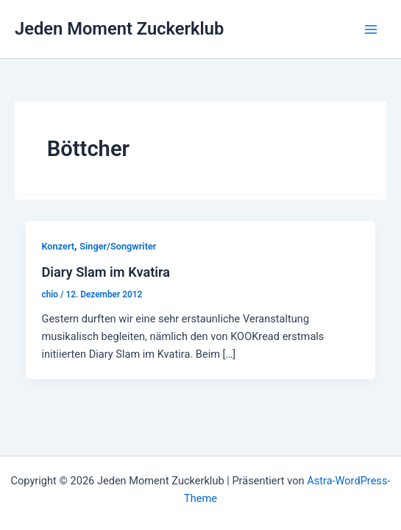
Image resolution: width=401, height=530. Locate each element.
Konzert (57, 246)
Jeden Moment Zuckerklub (119, 28)
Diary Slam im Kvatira (105, 272)
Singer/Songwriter (117, 246)
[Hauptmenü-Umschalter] (370, 29)
